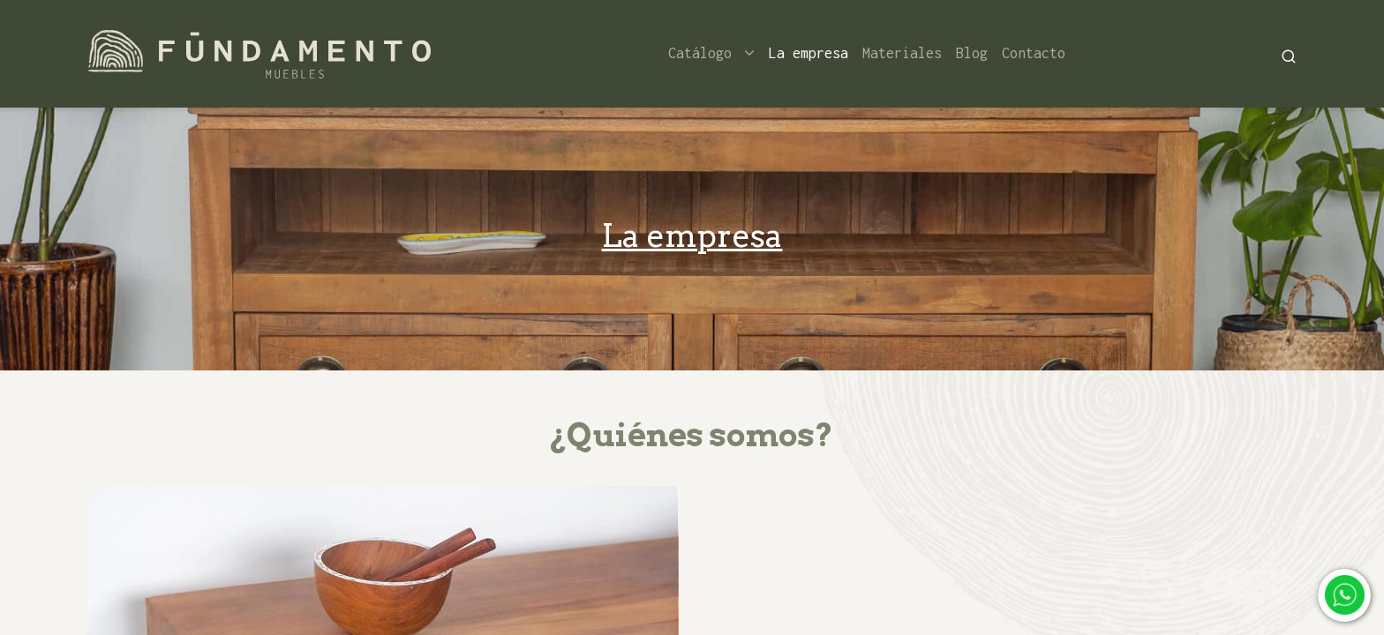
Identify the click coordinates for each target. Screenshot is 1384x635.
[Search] (1289, 54)
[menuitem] (808, 53)
